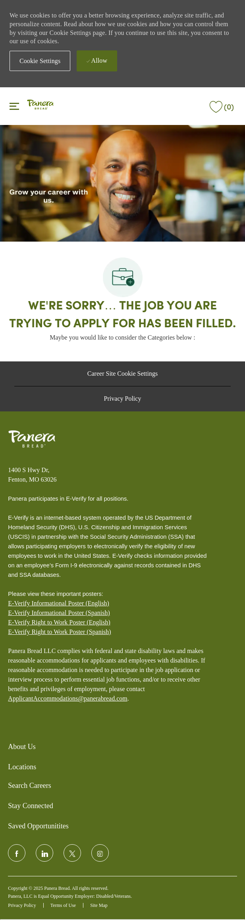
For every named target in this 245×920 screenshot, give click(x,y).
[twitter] (72, 853)
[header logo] (40, 105)
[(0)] (221, 105)
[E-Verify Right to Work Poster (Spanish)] (59, 632)
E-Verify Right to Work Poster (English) (59, 622)
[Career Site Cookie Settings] (122, 373)
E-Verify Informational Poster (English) (58, 603)
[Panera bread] (32, 439)
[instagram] (100, 853)
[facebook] (16, 853)
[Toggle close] (14, 106)
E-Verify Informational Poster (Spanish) (59, 612)
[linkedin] (44, 853)
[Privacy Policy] (122, 398)
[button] (40, 61)
